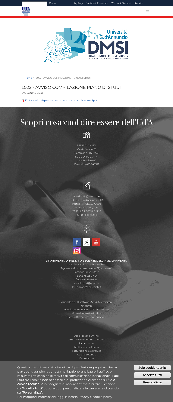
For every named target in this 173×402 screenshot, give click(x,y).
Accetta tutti (152, 376)
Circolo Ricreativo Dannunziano (86, 316)
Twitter (86, 242)
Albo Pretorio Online (86, 335)
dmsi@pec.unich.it (89, 286)
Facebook (77, 242)
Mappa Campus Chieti (86, 362)
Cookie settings (86, 354)
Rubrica (138, 3)
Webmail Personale (97, 3)
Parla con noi (86, 343)
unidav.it (86, 305)
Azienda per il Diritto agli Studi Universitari (86, 301)
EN (148, 3)
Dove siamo (86, 358)
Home (28, 77)
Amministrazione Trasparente (86, 339)
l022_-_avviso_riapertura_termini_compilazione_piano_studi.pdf (61, 100)
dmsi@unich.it (90, 283)
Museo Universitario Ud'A (87, 313)
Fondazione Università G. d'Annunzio (86, 309)
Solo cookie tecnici (152, 369)
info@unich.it (90, 196)
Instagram (77, 250)
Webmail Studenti (121, 3)
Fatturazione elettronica (86, 350)
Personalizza (152, 383)
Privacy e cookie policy (95, 398)
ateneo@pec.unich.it (89, 199)
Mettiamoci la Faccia (86, 346)
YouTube (96, 242)
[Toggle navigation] (147, 11)
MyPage (78, 3)
